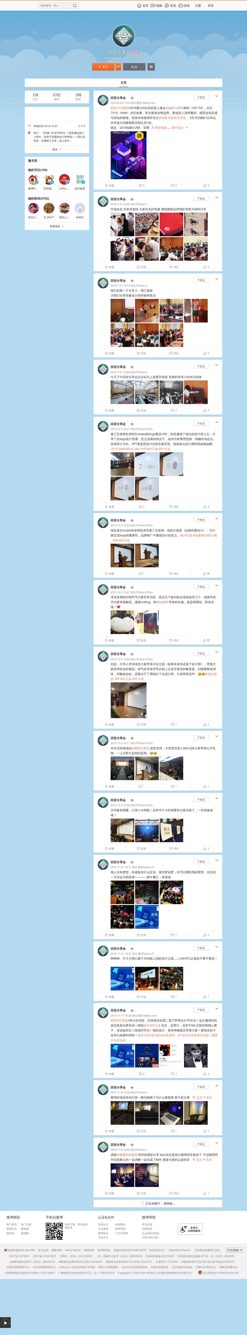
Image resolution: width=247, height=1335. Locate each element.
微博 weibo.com (146, 103)
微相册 (25, 1229)
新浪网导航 (104, 1250)
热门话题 (26, 1224)
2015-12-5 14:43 (120, 659)
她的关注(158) (37, 170)
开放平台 (103, 1237)
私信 (134, 67)
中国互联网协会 (160, 1267)
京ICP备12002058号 (44, 1256)
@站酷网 (198, 535)
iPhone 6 (141, 204)
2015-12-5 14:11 (120, 743)
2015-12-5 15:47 (120, 592)
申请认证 (103, 1224)
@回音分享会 (177, 118)
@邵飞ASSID (146, 1035)
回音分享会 (118, 98)
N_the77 (49, 217)
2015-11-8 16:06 (120, 1092)
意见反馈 (43, 1250)
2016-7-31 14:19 (120, 286)
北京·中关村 (202, 1097)
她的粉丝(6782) (38, 198)
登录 (211, 5)
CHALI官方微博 (68, 188)
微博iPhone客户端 (38, 188)
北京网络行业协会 (182, 1267)
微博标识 (103, 1233)
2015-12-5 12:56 (120, 805)
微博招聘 (89, 1250)
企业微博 (103, 1229)
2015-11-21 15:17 (121, 867)
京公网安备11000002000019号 (218, 1273)
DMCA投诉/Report (180, 1250)
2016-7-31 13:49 (120, 372)
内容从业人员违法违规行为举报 (77, 1267)
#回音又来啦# (120, 1020)
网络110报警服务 (108, 1267)
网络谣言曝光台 (229, 1267)
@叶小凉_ (164, 449)
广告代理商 (121, 1233)
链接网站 (120, 1224)
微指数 (25, 1233)
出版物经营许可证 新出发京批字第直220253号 (207, 1262)
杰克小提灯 (34, 217)
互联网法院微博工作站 (207, 1250)
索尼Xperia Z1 (146, 867)
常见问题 (147, 1224)
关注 (103, 67)
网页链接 (159, 128)
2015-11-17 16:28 (121, 1015)
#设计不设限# (120, 108)
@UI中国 (186, 535)
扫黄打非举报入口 (206, 1267)
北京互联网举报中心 (44, 1267)
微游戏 (10, 1233)
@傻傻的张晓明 (127, 1155)
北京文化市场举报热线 (134, 1267)
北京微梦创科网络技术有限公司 (174, 1273)
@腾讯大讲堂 (140, 748)
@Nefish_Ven (131, 449)
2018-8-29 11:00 (120, 103)
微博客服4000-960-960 (19, 1250)
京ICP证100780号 (19, 1256)
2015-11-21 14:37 (121, 953)
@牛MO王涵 (149, 449)
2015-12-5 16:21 (120, 429)
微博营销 (120, 1229)
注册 (198, 5)
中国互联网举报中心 (17, 1267)
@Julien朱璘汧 (165, 1035)
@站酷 (163, 118)
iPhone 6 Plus (144, 429)
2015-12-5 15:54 (120, 525)
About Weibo (73, 1250)
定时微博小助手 (53, 188)
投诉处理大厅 (157, 1250)
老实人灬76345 (68, 217)
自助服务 (147, 1229)
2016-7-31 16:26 (120, 204)
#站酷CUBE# (174, 108)
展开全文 (179, 127)
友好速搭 (80, 188)
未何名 (80, 217)
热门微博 (11, 1224)
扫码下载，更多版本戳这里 (76, 1226)
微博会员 (11, 1229)
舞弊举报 (57, 1250)
